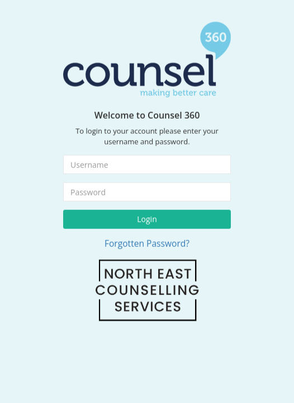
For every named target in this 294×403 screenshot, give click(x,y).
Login (147, 216)
